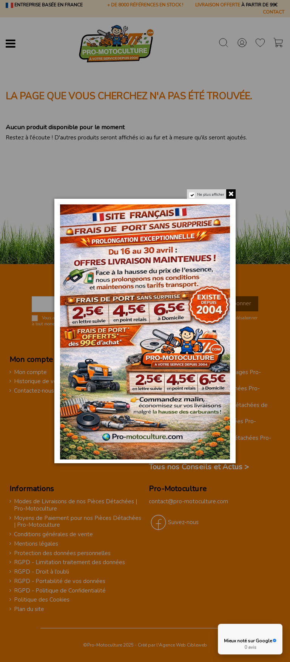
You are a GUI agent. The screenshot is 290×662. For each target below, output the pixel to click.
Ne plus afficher (210, 194)
